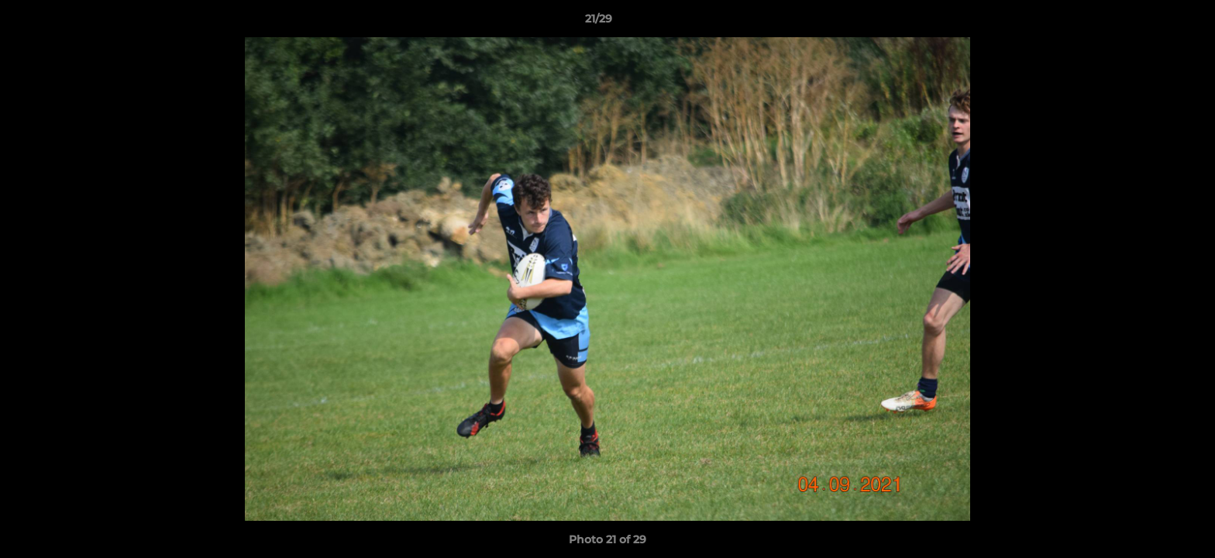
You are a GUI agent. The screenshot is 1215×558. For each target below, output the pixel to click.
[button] (1150, 22)
